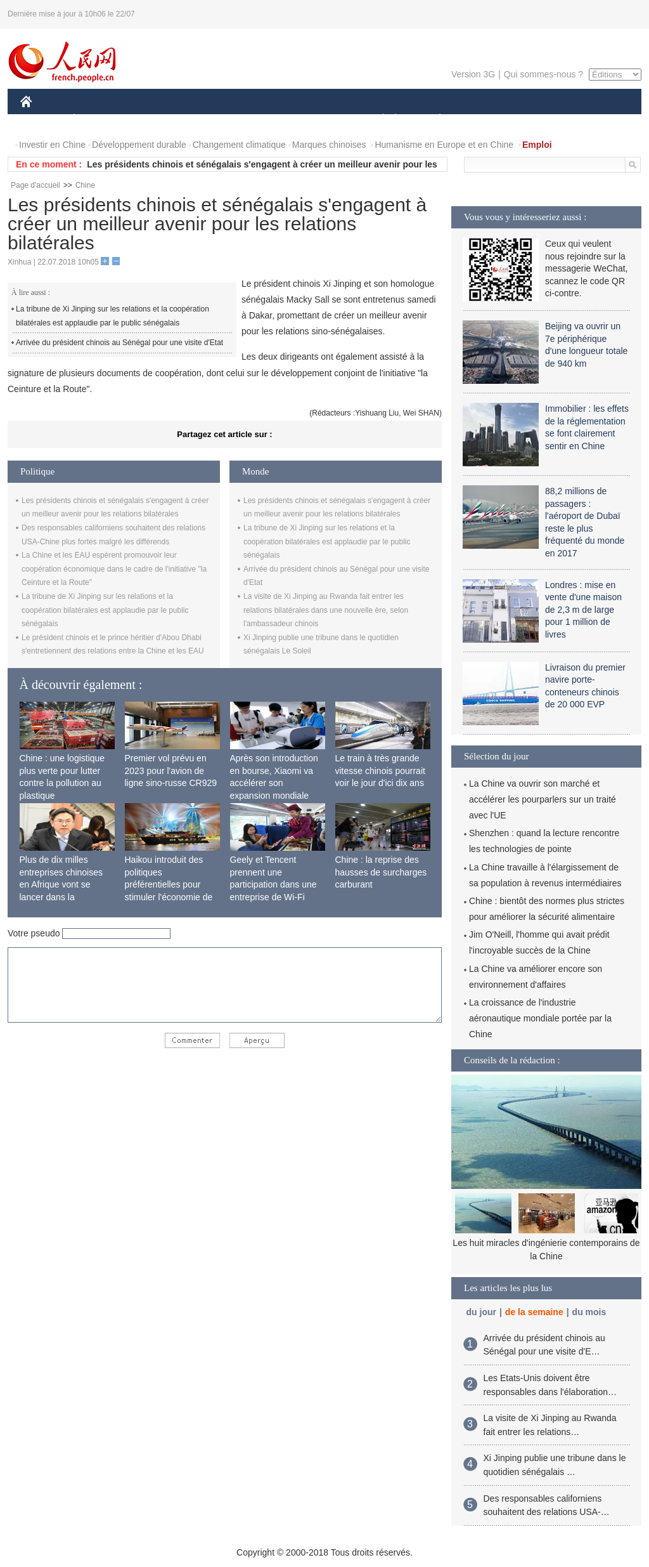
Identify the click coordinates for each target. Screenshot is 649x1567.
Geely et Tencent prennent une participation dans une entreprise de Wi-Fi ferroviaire (273, 884)
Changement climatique (239, 145)
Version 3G (473, 74)
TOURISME (538, 119)
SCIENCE (264, 119)
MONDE (155, 119)
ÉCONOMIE (97, 119)
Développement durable (139, 145)
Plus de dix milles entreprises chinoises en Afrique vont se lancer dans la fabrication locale (61, 884)
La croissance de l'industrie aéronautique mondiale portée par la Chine (540, 1018)
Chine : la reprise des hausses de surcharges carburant (381, 872)
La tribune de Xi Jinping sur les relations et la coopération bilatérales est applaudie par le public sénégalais (112, 316)
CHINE (42, 119)
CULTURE (321, 119)
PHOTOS (596, 119)
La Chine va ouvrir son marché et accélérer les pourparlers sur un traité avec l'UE (542, 799)
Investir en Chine (52, 145)
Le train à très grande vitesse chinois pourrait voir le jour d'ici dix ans (380, 770)
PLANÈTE (433, 119)
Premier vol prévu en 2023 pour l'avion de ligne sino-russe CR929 (171, 770)
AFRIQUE (208, 119)
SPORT (483, 119)
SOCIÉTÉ (377, 119)
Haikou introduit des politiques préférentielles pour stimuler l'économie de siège (169, 884)
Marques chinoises (329, 145)
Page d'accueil (35, 185)
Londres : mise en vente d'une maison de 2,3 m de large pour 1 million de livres (583, 609)
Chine (85, 185)
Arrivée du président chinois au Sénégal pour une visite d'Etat (119, 342)
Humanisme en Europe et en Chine (444, 145)
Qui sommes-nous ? (543, 74)
